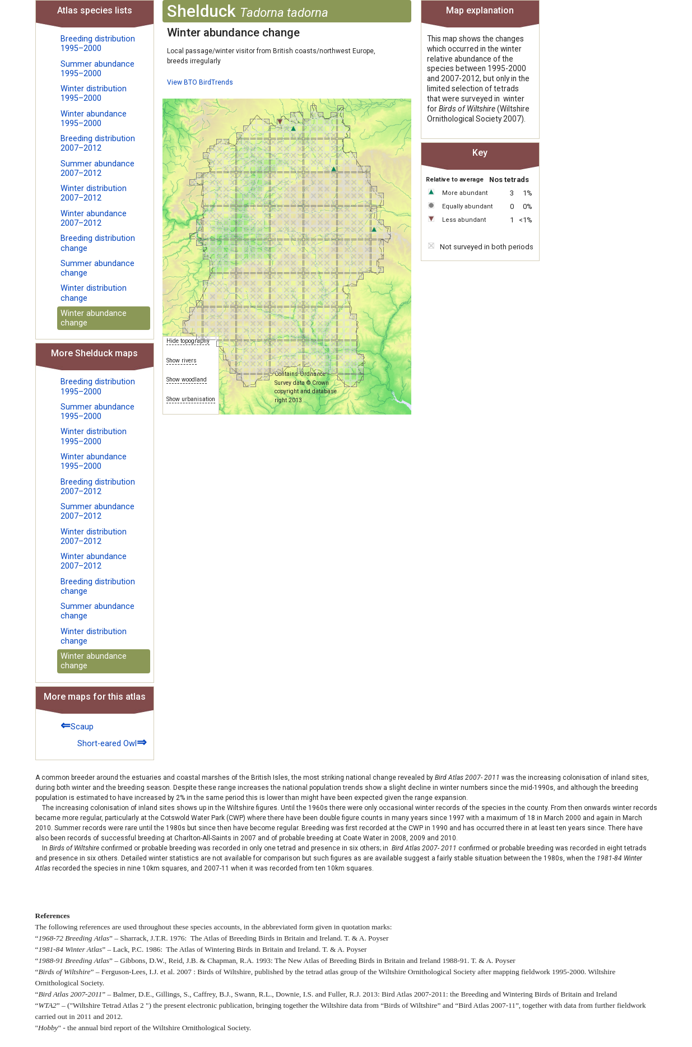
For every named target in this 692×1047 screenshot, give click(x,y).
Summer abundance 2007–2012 (97, 168)
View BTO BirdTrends (200, 82)
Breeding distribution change (98, 243)
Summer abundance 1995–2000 (97, 68)
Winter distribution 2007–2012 (94, 193)
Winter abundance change (94, 318)
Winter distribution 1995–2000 (94, 93)
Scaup (77, 725)
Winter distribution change (94, 293)
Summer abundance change (97, 268)
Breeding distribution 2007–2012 (98, 143)
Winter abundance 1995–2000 (94, 118)
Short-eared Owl (112, 742)
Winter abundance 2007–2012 (94, 218)
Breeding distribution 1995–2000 (98, 43)
